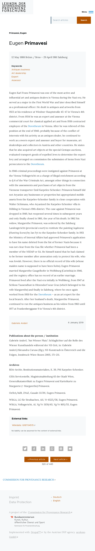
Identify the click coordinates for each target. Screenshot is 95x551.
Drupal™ (37, 532)
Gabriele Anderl (20, 323)
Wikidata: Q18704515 (24, 425)
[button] (25, 448)
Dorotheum (34, 126)
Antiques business (21, 70)
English (56, 501)
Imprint (14, 497)
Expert (15, 77)
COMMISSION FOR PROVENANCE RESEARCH (29, 479)
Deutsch (57, 497)
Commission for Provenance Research (50, 512)
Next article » (60, 459)
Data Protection (20, 502)
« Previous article (36, 459)
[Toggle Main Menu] (86, 12)
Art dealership (19, 73)
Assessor (16, 80)
